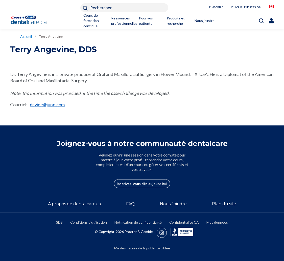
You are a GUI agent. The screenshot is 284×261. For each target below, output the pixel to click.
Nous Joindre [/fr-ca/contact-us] (173, 203)
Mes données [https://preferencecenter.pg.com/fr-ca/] (217, 222)
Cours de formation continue (91, 20)
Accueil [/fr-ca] (26, 36)
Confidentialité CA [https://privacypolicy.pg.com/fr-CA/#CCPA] (184, 222)
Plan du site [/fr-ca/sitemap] (224, 203)
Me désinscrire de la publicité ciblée (142, 248)
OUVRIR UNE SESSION (246, 7)
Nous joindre (205, 20)
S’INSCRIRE (215, 7)
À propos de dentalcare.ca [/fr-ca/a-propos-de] (74, 203)
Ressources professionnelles (122, 20)
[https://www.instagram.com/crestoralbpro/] (164, 233)
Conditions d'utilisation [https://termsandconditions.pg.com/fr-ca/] (88, 222)
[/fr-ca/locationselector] (271, 7)
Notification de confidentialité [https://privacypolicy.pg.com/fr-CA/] (138, 222)
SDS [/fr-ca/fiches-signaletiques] (59, 222)
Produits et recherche (176, 20)
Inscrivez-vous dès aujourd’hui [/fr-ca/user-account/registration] (142, 183)
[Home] (31, 20)
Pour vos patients (146, 20)
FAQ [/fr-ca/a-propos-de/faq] (130, 203)
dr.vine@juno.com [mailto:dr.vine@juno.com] (47, 104)
